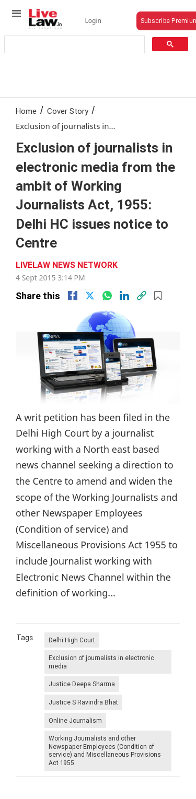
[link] (141, 295)
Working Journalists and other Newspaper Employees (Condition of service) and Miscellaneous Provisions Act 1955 (105, 750)
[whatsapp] (107, 295)
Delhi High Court (72, 640)
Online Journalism (75, 720)
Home (26, 111)
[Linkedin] (124, 295)
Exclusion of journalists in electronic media (101, 662)
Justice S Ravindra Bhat (83, 702)
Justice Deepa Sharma (82, 684)
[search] (73, 45)
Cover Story (67, 111)
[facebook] (72, 295)
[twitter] (90, 295)
